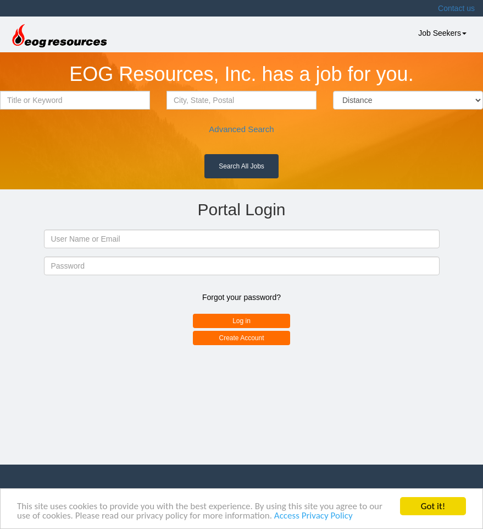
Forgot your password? (241, 297)
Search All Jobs (241, 166)
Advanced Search (241, 129)
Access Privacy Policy (313, 516)
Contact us (456, 8)
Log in (241, 321)
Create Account (241, 338)
